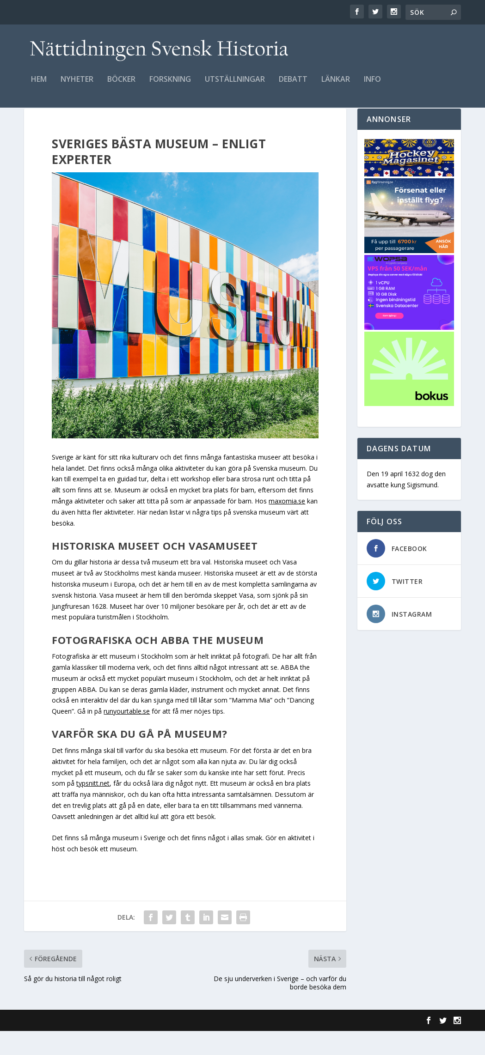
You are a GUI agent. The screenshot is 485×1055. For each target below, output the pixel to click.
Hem (39, 86)
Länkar (335, 86)
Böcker (121, 86)
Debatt (293, 86)
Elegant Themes (88, 1044)
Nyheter (77, 86)
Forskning (170, 86)
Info (372, 86)
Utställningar (235, 86)
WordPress (174, 1044)
